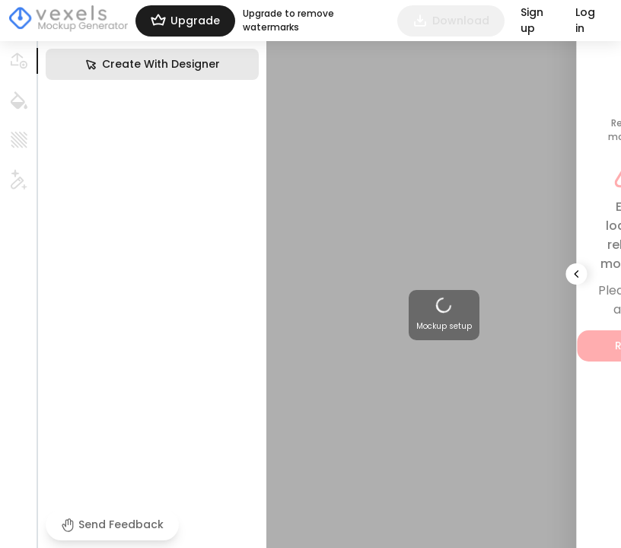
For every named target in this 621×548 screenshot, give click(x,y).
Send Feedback (112, 524)
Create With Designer (152, 64)
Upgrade (185, 21)
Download (450, 21)
